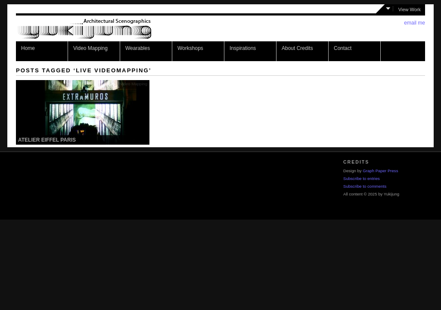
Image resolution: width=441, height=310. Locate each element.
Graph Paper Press (380, 170)
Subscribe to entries (361, 178)
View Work (409, 9)
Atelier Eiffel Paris (47, 140)
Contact (342, 48)
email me (414, 23)
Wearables (137, 48)
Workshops (190, 48)
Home (28, 48)
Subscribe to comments (364, 186)
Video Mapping (90, 48)
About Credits (297, 48)
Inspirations (243, 48)
